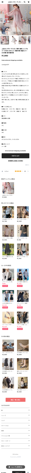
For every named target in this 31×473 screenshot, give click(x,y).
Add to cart (15, 156)
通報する (27, 165)
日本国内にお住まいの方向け (15, 160)
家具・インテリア (5, 446)
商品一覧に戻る (15, 400)
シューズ (3, 415)
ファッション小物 (5, 436)
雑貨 (2, 430)
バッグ (3, 420)
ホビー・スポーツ (5, 441)
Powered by (15, 457)
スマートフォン (5, 425)
